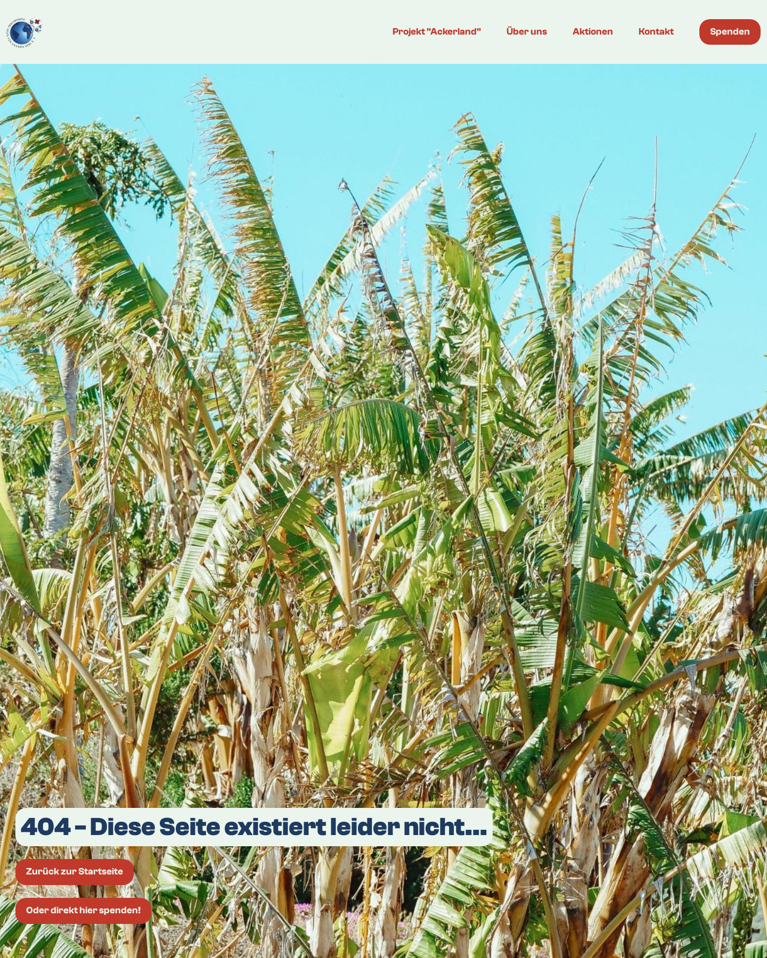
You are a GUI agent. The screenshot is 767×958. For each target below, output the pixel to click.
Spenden (730, 31)
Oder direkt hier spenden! (83, 910)
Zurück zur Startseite (74, 871)
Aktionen (593, 31)
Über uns (527, 31)
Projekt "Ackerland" (437, 31)
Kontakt (656, 31)
